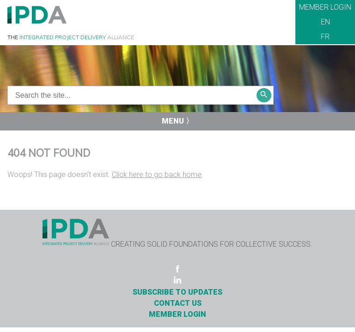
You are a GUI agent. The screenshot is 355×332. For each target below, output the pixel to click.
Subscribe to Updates (177, 292)
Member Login (325, 7)
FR (325, 36)
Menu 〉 (177, 121)
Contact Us (178, 303)
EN (325, 22)
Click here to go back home (157, 174)
